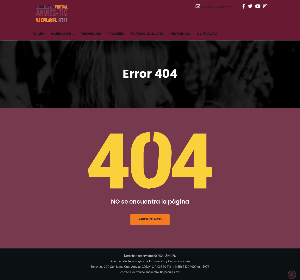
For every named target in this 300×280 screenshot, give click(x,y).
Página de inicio (150, 219)
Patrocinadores (147, 34)
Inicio (38, 34)
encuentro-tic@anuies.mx (216, 7)
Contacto (207, 34)
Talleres (116, 34)
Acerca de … (62, 34)
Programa (91, 34)
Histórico (180, 34)
